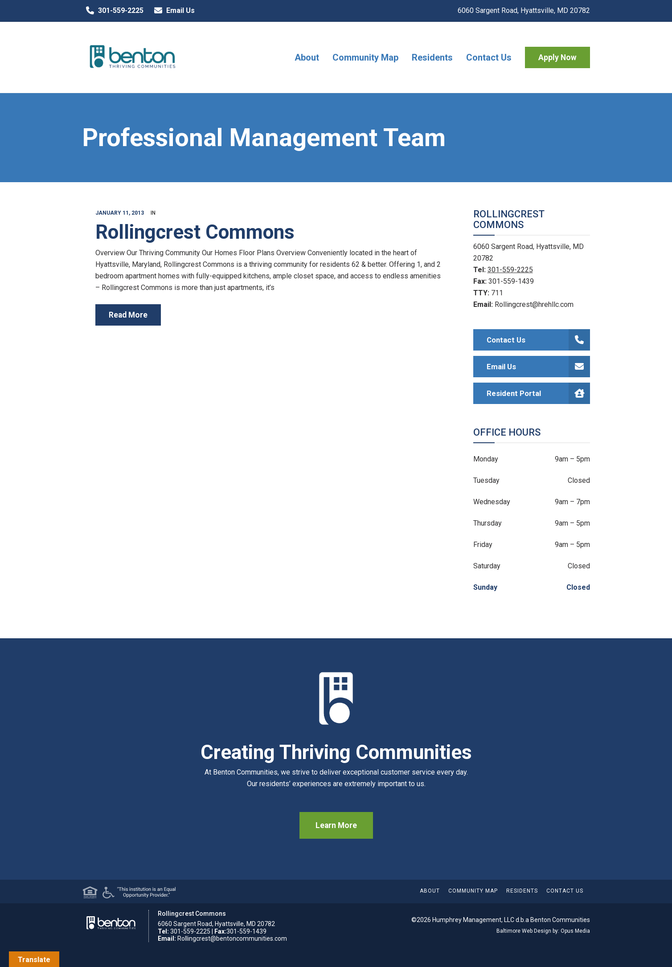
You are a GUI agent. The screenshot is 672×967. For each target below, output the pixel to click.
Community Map (365, 57)
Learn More (336, 825)
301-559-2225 (112, 10)
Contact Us (489, 57)
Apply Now (557, 57)
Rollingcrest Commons (195, 232)
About (307, 57)
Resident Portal (538, 393)
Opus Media (575, 931)
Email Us (172, 10)
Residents (432, 57)
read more (128, 314)
